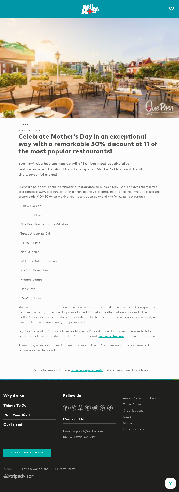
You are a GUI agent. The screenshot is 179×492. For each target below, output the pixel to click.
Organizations (133, 410)
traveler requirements (87, 370)
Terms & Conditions (34, 469)
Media (127, 423)
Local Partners (133, 429)
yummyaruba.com (111, 336)
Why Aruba (13, 395)
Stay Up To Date (27, 452)
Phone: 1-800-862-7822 (79, 437)
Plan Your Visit (16, 415)
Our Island (12, 424)
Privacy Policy (65, 469)
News (23, 124)
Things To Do (15, 405)
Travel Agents (133, 404)
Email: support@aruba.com (83, 431)
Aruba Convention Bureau (141, 398)
